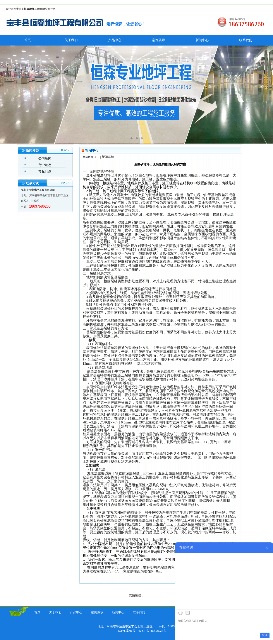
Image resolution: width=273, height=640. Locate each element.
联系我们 (245, 40)
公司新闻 (45, 158)
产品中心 (114, 40)
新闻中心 (202, 40)
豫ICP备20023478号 (152, 631)
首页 (27, 40)
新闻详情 (108, 157)
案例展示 (158, 40)
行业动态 (45, 165)
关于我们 (71, 40)
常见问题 (45, 171)
